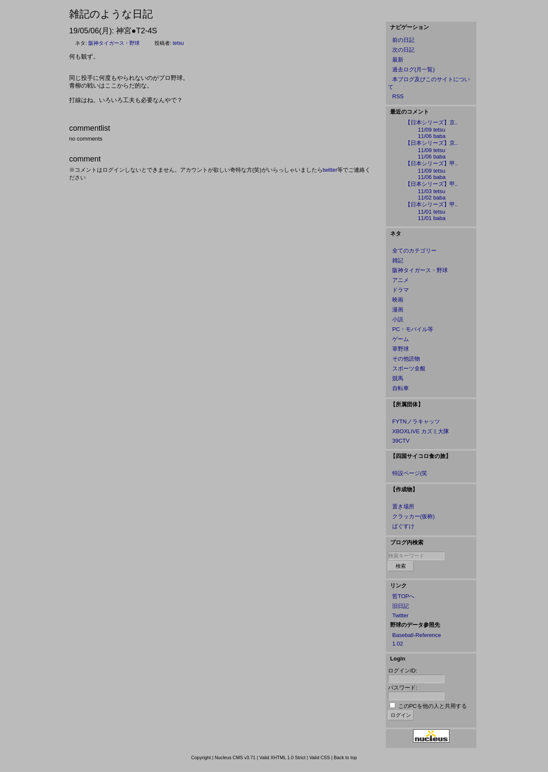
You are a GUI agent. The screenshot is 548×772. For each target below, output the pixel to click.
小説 (397, 319)
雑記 (397, 260)
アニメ (400, 280)
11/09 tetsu (431, 129)
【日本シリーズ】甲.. (431, 163)
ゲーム (400, 339)
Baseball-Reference (416, 635)
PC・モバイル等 (412, 329)
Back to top (345, 757)
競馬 (397, 378)
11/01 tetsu (431, 211)
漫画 (397, 309)
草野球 (400, 349)
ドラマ (400, 290)
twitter (330, 170)
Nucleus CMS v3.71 (235, 757)
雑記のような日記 (111, 14)
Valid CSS (319, 757)
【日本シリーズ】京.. (431, 122)
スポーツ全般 (409, 368)
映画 (397, 299)
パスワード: (402, 687)
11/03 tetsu (431, 191)
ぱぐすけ (403, 526)
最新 (397, 59)
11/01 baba (432, 218)
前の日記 (403, 40)
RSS (398, 96)
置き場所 (403, 506)
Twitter (400, 615)
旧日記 (400, 606)
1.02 (397, 643)
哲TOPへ (403, 596)
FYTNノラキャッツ (416, 421)
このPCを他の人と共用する (432, 706)
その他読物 (406, 358)
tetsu (178, 43)
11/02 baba (432, 197)
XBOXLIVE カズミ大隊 (420, 431)
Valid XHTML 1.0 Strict (282, 757)
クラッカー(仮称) (413, 516)
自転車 (400, 388)
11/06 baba (432, 136)
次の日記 (403, 50)
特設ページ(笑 (409, 473)
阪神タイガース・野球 (114, 43)
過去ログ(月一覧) (413, 69)
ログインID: (402, 670)
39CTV (400, 440)
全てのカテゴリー (414, 250)
